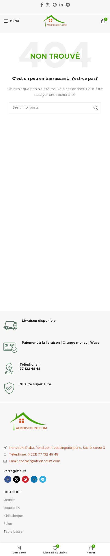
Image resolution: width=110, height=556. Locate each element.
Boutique (12, 492)
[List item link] (55, 454)
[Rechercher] (55, 107)
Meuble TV (11, 508)
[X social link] (16, 479)
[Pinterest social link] (25, 479)
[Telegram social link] (42, 479)
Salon (7, 524)
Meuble (9, 500)
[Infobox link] (55, 326)
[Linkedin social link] (34, 479)
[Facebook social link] (7, 479)
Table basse (13, 531)
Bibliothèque (13, 516)
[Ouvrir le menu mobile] (11, 21)
